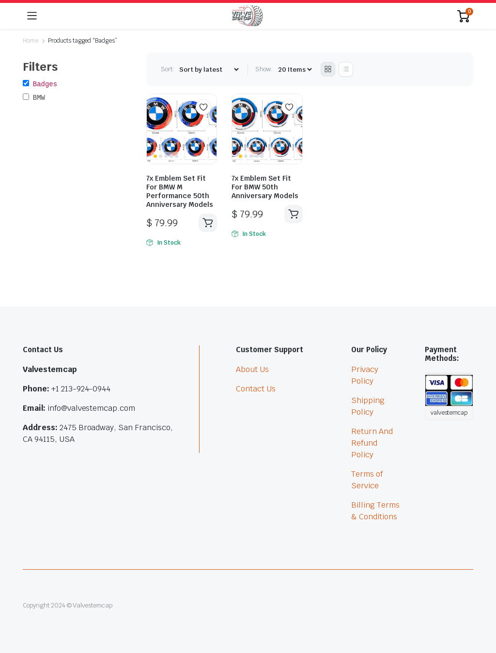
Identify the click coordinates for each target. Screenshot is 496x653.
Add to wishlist (203, 107)
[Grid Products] (328, 69)
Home (30, 41)
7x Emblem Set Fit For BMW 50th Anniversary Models (265, 187)
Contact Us (256, 389)
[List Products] (346, 69)
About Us (252, 369)
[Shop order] (208, 69)
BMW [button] (39, 98)
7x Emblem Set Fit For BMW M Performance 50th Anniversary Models (179, 191)
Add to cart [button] (207, 223)
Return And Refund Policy (372, 443)
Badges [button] (45, 84)
